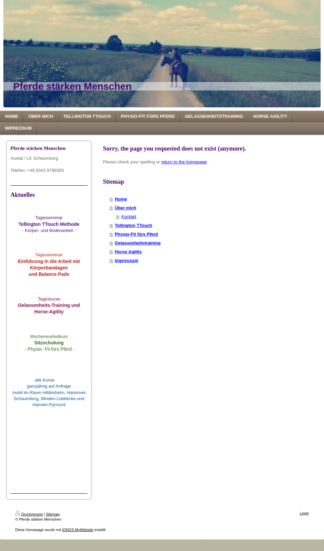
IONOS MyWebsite (77, 530)
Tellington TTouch (133, 225)
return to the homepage (184, 161)
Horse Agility (128, 251)
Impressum (126, 260)
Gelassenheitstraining (138, 242)
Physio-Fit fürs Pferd (136, 234)
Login (304, 513)
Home (121, 199)
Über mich (125, 207)
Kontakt (129, 216)
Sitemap (52, 514)
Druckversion (29, 514)
